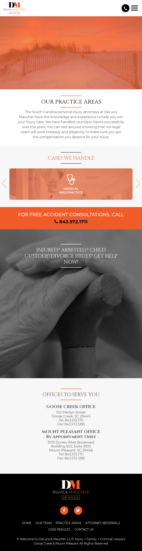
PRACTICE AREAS (68, 523)
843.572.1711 (71, 222)
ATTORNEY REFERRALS (103, 523)
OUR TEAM (44, 523)
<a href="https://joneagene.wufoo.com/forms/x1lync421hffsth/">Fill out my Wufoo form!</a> (71, 317)
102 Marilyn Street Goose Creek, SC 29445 (71, 414)
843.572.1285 (75, 424)
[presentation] (4, 185)
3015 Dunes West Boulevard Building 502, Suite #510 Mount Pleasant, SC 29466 (71, 446)
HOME (26, 523)
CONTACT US (84, 529)
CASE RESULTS (59, 529)
